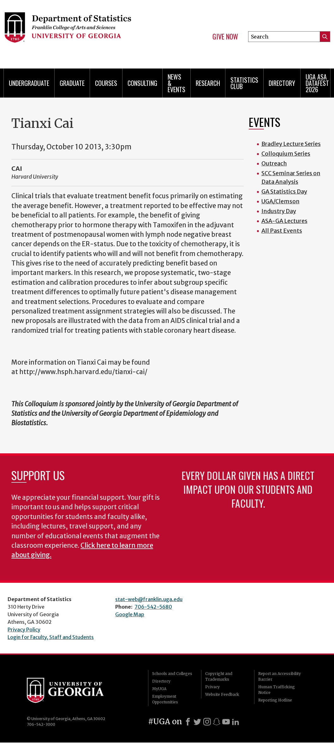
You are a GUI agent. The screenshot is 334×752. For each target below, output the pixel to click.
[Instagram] (207, 721)
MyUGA (159, 688)
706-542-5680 (153, 607)
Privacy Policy (24, 629)
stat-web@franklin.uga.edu (148, 599)
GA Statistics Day (284, 191)
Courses (106, 83)
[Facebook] (188, 721)
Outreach (274, 163)
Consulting (142, 83)
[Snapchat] (216, 721)
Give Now (225, 36)
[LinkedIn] (235, 721)
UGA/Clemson (280, 201)
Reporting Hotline (275, 700)
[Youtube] (226, 721)
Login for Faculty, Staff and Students (51, 637)
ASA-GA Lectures (284, 220)
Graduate (72, 83)
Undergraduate (29, 83)
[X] (197, 721)
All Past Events (281, 230)
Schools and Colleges (172, 673)
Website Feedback (222, 694)
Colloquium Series (285, 153)
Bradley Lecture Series (291, 143)
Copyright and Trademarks (218, 676)
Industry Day (278, 211)
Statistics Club (244, 83)
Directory (282, 83)
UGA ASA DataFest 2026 (317, 83)
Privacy (212, 686)
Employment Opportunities (165, 699)
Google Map (129, 614)
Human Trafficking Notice (276, 689)
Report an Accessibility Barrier (279, 676)
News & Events (176, 83)
